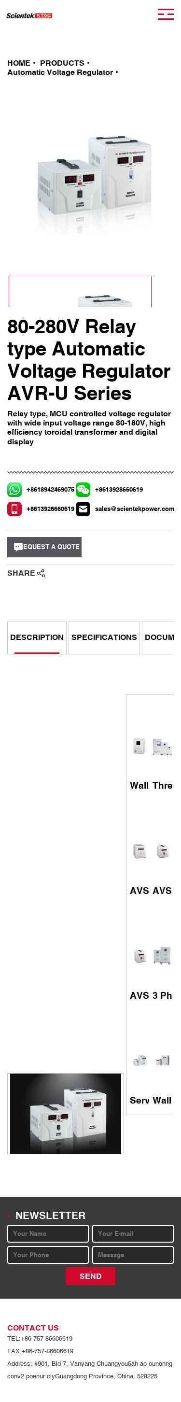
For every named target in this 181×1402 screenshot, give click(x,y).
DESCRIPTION (37, 637)
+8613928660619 (118, 489)
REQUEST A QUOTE (49, 547)
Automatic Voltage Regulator (60, 72)
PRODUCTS (62, 63)
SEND (91, 1276)
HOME (18, 63)
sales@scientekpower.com (118, 508)
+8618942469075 (50, 489)
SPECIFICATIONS (104, 637)
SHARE (21, 573)
